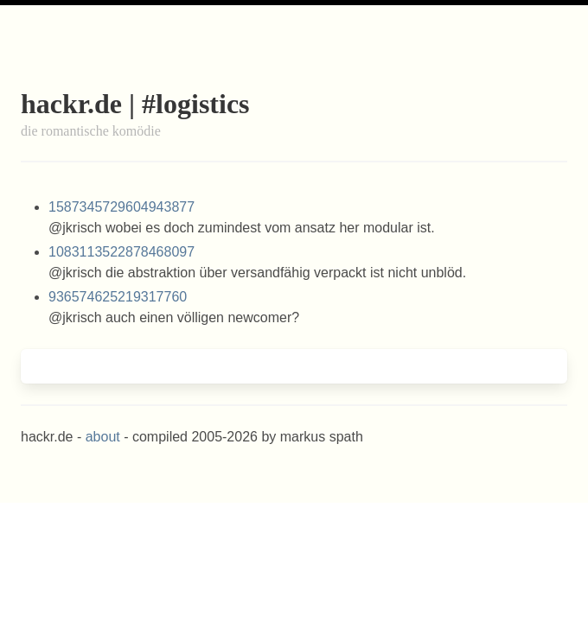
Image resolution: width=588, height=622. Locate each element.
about (103, 436)
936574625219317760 (117, 296)
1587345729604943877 (121, 207)
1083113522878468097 (121, 251)
